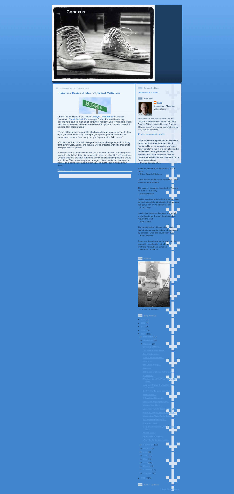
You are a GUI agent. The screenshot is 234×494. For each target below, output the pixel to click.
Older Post (125, 181)
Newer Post (65, 181)
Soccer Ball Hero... (151, 347)
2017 (143, 319)
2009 (143, 334)
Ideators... (147, 361)
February (147, 470)
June (146, 455)
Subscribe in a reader (148, 92)
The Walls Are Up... (152, 365)
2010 (143, 330)
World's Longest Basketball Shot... (159, 412)
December (148, 337)
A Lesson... (148, 375)
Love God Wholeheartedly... (156, 401)
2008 (143, 478)
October (147, 344)
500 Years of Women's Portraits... (158, 372)
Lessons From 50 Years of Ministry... (160, 409)
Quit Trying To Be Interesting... (157, 391)
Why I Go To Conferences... (156, 440)
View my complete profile (153, 134)
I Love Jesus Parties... (153, 357)
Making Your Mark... (152, 405)
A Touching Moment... (153, 398)
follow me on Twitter (170, 489)
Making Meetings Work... (154, 419)
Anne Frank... (149, 433)
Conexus (75, 11)
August (147, 448)
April (145, 462)
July (145, 452)
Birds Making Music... (153, 436)
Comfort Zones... (151, 354)
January (147, 473)
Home (95, 181)
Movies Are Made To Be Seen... (157, 416)
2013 (143, 323)
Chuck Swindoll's (78, 119)
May (145, 459)
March (146, 466)
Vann (159, 102)
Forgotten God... (150, 423)
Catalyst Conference (102, 116)
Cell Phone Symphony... (154, 350)
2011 (143, 326)
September (148, 445)
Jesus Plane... (149, 394)
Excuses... (148, 368)
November (148, 340)
